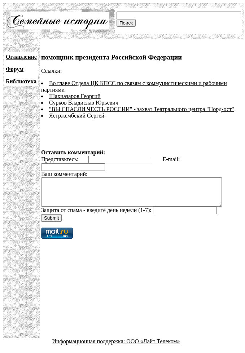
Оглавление (21, 57)
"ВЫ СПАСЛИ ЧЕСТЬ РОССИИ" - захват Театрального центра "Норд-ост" (141, 109)
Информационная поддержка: (89, 347)
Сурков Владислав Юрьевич (83, 103)
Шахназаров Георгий (75, 96)
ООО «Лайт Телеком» (153, 347)
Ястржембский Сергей (76, 115)
